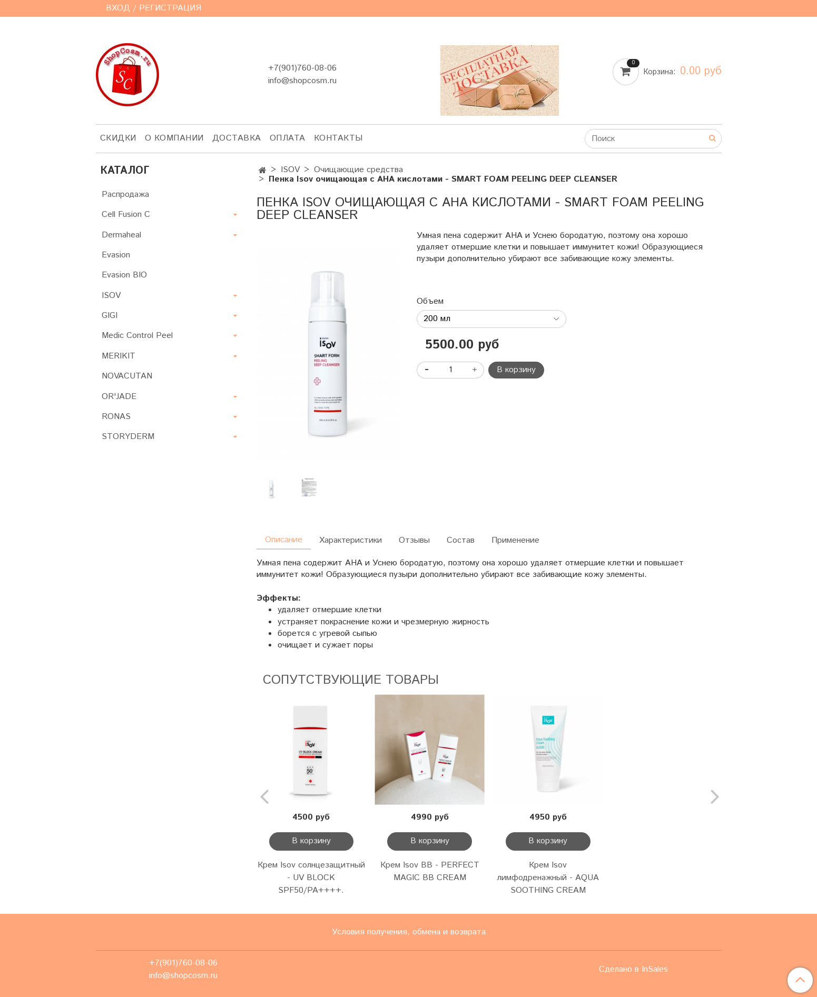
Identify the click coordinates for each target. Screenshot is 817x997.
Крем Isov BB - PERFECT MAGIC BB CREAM (429, 871)
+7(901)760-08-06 (302, 68)
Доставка (236, 138)
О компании (174, 138)
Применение (515, 540)
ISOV (290, 170)
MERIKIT (118, 356)
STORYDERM (128, 437)
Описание (283, 540)
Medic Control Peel (137, 336)
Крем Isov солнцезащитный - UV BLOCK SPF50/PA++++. (311, 877)
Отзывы (414, 540)
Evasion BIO (124, 275)
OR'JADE (119, 397)
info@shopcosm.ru (302, 81)
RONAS (116, 417)
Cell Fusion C (126, 214)
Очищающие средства (358, 170)
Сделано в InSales (633, 969)
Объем (430, 301)
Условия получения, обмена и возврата (409, 932)
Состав (461, 540)
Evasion (116, 255)
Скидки (118, 138)
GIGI (109, 316)
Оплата (288, 138)
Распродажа (125, 194)
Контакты (338, 138)
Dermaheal (121, 235)
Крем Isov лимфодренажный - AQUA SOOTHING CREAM (548, 877)
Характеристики (350, 540)
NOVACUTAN (127, 376)
